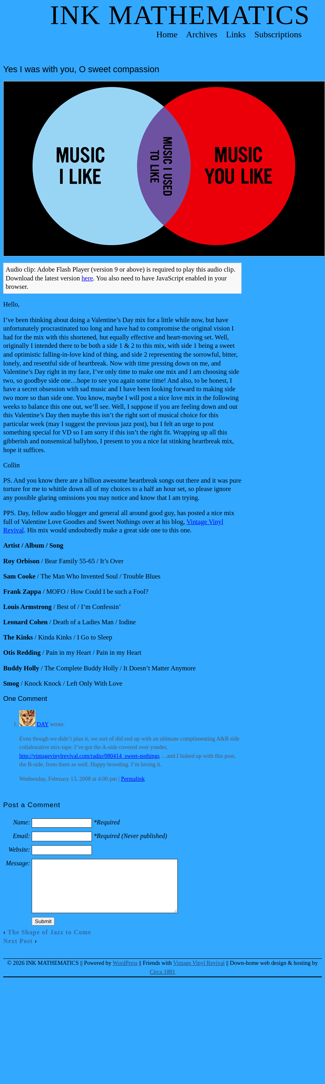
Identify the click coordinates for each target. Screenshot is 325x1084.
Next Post (18, 941)
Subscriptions (278, 34)
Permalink (132, 778)
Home (167, 34)
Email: (21, 835)
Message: (18, 863)
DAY (43, 724)
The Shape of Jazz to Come (49, 932)
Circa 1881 (162, 971)
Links (236, 34)
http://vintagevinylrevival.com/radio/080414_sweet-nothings (89, 756)
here (87, 278)
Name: (21, 822)
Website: (19, 849)
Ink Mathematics (180, 15)
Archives (201, 34)
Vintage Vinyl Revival (199, 963)
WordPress (125, 963)
